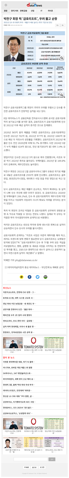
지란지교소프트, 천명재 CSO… (13, 351)
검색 (52, 459)
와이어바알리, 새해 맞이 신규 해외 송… (19, 379)
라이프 (50, 10)
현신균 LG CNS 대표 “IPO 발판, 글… (18, 396)
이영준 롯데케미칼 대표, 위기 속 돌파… (19, 361)
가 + (57, 25)
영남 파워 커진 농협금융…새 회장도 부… (19, 303)
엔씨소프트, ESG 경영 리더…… (53, 451)
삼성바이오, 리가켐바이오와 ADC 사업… (19, 401)
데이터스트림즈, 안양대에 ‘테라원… (17, 390)
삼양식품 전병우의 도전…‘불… (12, 451)
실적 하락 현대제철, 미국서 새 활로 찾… (19, 326)
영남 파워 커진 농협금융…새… (54, 351)
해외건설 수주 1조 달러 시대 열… (33, 451)
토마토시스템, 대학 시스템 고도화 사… (18, 297)
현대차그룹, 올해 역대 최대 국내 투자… (19, 384)
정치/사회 (14, 10)
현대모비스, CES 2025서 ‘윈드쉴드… (18, 407)
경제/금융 (23, 10)
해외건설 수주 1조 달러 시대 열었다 (17, 315)
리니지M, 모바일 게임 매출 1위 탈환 (17, 367)
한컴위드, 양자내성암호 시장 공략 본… (18, 332)
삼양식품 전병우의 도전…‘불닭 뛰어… (18, 309)
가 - (63, 25)
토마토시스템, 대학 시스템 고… (33, 351)
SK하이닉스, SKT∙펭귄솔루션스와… (17, 373)
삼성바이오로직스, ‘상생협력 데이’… (17, 413)
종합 (5, 10)
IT (41, 10)
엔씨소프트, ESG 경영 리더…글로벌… (18, 320)
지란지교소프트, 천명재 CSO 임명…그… (19, 292)
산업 (32, 10)
